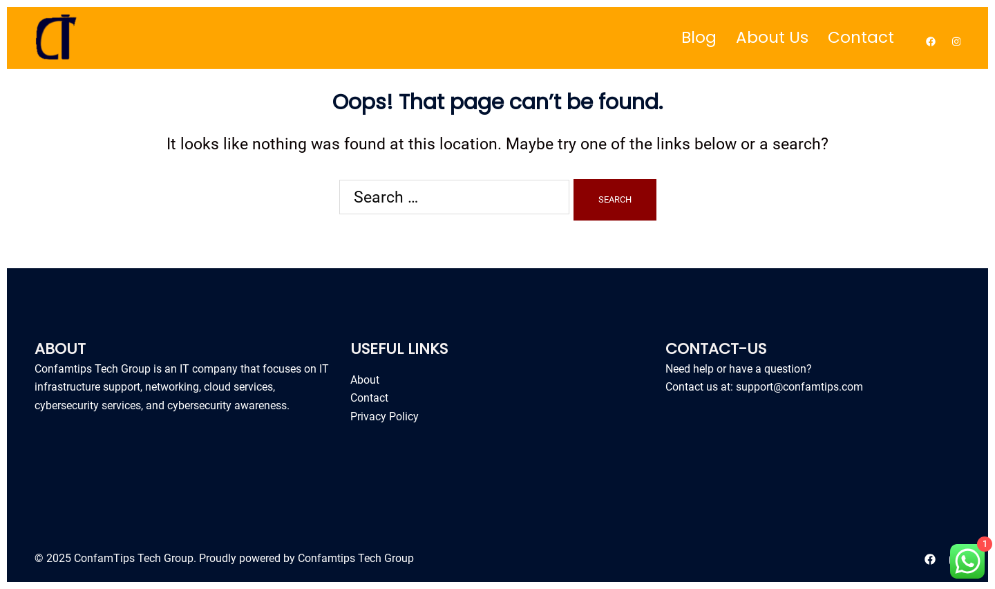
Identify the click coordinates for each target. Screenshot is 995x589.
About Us (772, 37)
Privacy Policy (384, 416)
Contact (861, 37)
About (364, 379)
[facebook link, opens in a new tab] (930, 37)
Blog (699, 37)
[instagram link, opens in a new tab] (954, 37)
